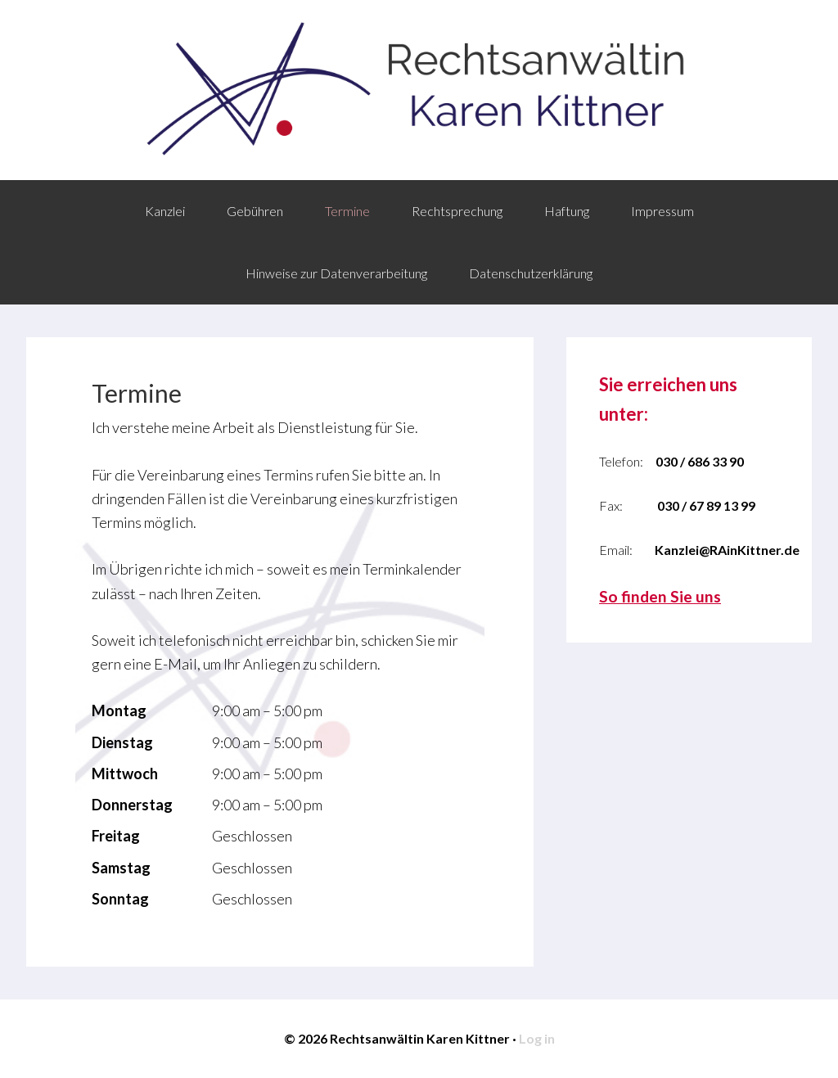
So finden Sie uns (660, 596)
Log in (537, 1038)
